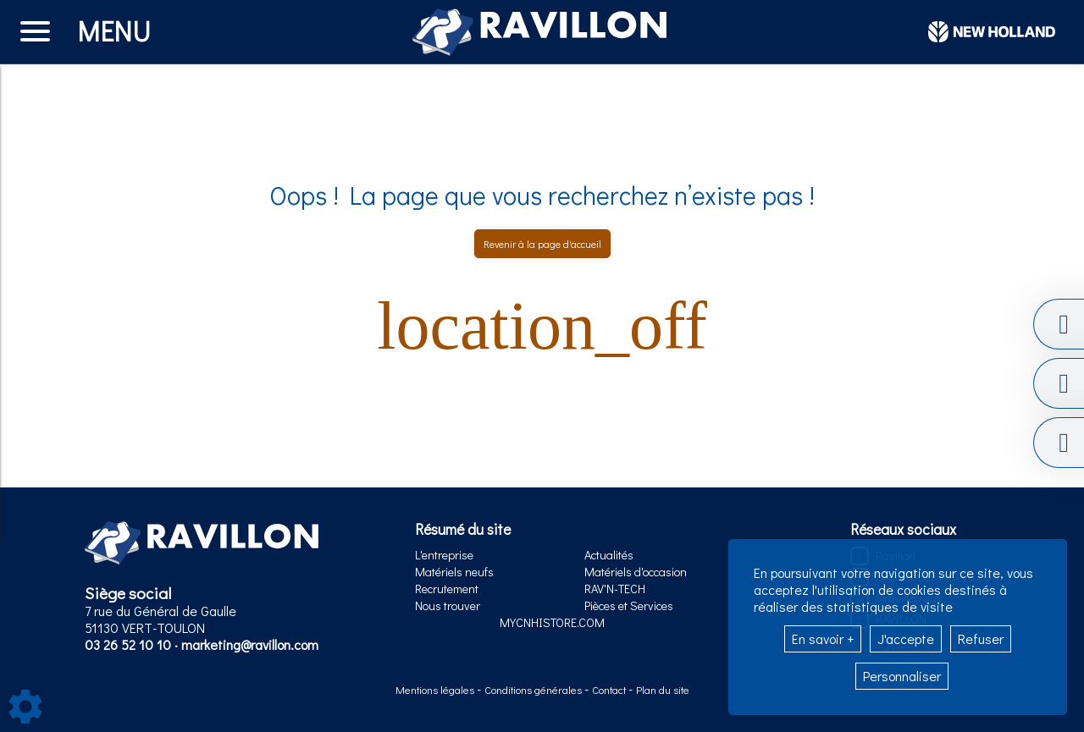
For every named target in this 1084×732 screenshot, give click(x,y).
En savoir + (823, 638)
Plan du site (662, 689)
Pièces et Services (628, 605)
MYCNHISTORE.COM (552, 622)
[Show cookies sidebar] (25, 707)
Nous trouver (447, 605)
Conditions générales (534, 689)
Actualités (608, 555)
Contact (610, 689)
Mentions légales (436, 689)
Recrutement (446, 589)
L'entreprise (444, 555)
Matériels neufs (454, 572)
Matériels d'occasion (635, 572)
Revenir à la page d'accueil (542, 243)
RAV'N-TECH (614, 589)
